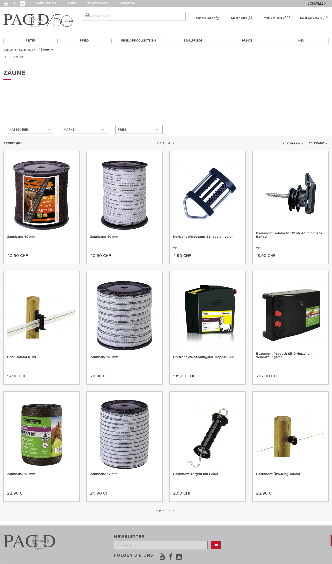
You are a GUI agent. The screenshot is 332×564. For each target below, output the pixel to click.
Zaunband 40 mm (21, 236)
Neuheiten (127, 3)
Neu (301, 40)
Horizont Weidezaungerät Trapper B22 (203, 357)
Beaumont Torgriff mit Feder (195, 474)
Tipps (72, 3)
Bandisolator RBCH (22, 357)
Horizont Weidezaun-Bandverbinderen (203, 236)
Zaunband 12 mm (104, 474)
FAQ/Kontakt (97, 3)
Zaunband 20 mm (104, 357)
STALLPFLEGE (193, 40)
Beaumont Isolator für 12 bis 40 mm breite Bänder (289, 234)
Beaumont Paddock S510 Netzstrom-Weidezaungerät (285, 355)
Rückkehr (13, 56)
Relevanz (319, 143)
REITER (31, 40)
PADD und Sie (46, 3)
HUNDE (247, 40)
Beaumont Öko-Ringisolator (278, 474)
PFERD (84, 40)
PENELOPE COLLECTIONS (138, 40)
